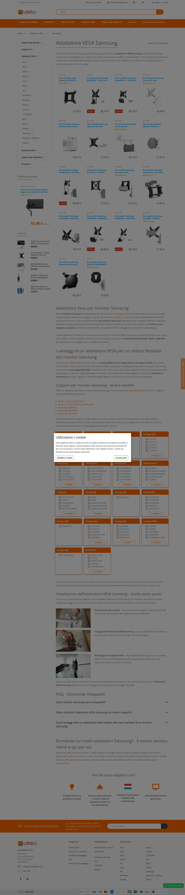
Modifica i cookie (64, 458)
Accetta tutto (121, 458)
